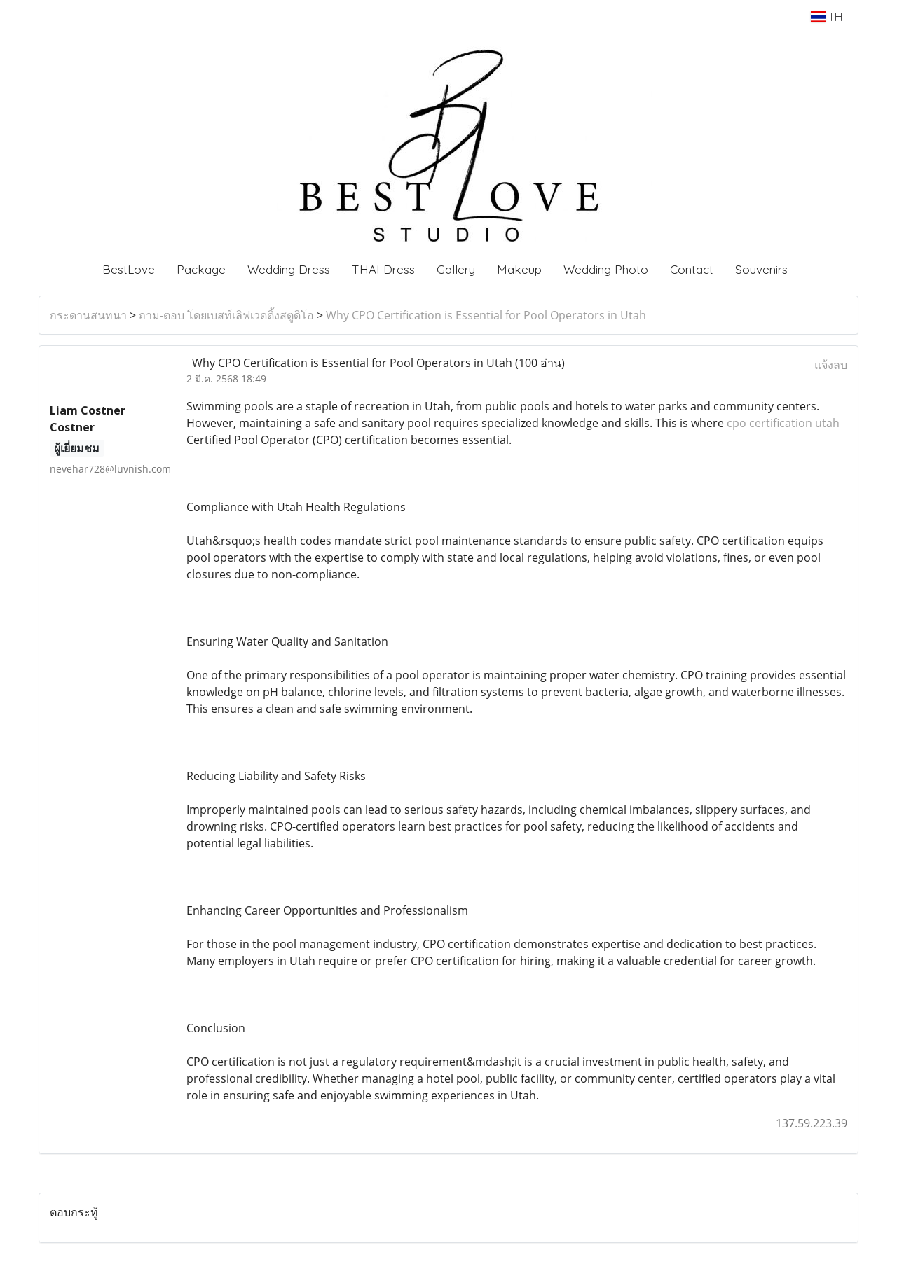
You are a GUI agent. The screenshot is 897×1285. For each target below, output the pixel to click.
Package (201, 269)
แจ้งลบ (830, 365)
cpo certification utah (783, 423)
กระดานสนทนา (88, 315)
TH (826, 17)
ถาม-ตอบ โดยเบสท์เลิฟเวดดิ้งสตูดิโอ (226, 315)
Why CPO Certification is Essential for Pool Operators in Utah (486, 315)
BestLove (128, 269)
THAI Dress (383, 269)
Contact (691, 269)
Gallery (456, 269)
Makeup (519, 269)
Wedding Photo (605, 269)
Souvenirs (761, 269)
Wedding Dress (288, 269)
